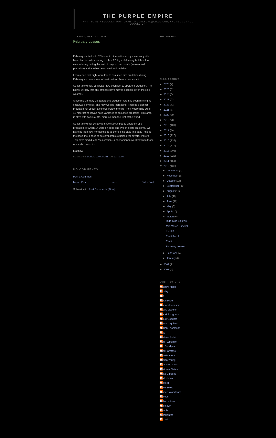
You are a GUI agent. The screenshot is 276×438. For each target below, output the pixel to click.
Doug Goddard (169, 318)
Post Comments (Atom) (102, 189)
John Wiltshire (169, 341)
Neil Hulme (167, 378)
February (172, 252)
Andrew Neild (168, 286)
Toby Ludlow (168, 401)
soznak (165, 419)
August (171, 190)
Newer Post (79, 182)
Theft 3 (170, 231)
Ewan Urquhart (169, 323)
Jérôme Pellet (168, 337)
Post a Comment (82, 176)
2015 (167, 140)
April (170, 211)
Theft (169, 241)
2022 (167, 104)
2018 (167, 125)
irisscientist (167, 414)
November (173, 175)
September (173, 185)
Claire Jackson (169, 309)
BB (162, 296)
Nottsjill (165, 382)
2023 (167, 99)
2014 (167, 145)
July (169, 196)
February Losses (175, 246)
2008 (167, 269)
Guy (163, 332)
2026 (167, 84)
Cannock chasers (170, 305)
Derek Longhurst (170, 314)
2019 (167, 119)
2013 (167, 150)
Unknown (166, 405)
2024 (167, 94)
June (170, 201)
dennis (164, 410)
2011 (167, 160)
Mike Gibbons (168, 373)
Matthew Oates (169, 364)
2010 (167, 165)
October (171, 180)
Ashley (164, 291)
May (169, 206)
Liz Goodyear (168, 346)
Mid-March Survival (177, 226)
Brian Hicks (167, 300)
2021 (167, 109)
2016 (167, 135)
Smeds (164, 396)
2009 (167, 264)
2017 (167, 130)
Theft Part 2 (172, 236)
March (171, 216)
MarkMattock (168, 355)
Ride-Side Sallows (176, 220)
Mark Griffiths (168, 350)
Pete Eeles (167, 387)
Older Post (148, 182)
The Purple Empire (138, 16)
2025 (167, 89)
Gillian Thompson (170, 327)
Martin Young (168, 360)
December (173, 170)
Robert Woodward (171, 392)
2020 (167, 114)
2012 (167, 155)
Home (114, 182)
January (171, 258)
